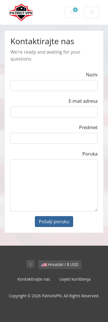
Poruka (90, 154)
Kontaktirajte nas (33, 279)
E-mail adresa (83, 101)
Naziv (92, 74)
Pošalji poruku (54, 221)
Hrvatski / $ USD (59, 264)
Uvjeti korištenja (74, 279)
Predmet (88, 127)
